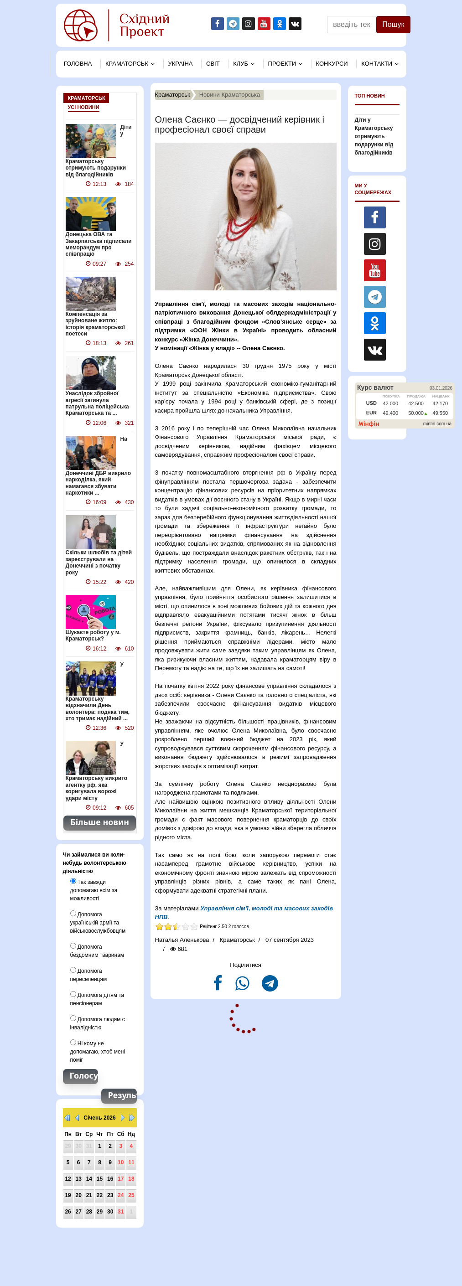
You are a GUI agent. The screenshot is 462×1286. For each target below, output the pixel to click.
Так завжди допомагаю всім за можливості (94, 890)
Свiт (213, 63)
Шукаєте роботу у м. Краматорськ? (93, 635)
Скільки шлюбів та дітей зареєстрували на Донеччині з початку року (99, 562)
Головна (78, 63)
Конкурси (332, 63)
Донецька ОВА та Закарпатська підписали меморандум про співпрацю (99, 244)
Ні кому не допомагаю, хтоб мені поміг (97, 1051)
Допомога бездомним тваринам (97, 950)
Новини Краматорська (229, 94)
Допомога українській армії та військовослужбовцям (98, 922)
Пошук (393, 24)
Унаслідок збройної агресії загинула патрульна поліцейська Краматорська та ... (97, 403)
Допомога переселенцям (88, 974)
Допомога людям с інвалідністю (97, 1023)
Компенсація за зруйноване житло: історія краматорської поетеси (95, 324)
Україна (180, 63)
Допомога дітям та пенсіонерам (97, 999)
